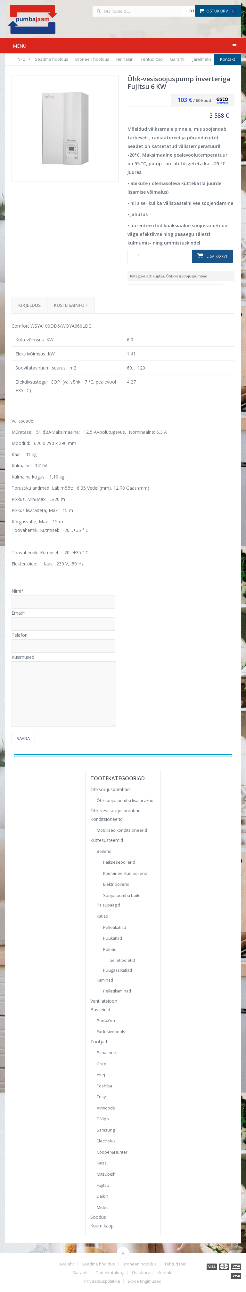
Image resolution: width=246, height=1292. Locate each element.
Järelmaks (202, 59)
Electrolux (106, 1141)
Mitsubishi (107, 1174)
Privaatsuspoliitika (102, 1281)
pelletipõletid (122, 960)
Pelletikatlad (114, 927)
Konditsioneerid (106, 819)
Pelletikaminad (117, 991)
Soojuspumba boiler (122, 895)
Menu (19, 46)
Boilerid (104, 851)
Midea (103, 1207)
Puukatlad (112, 938)
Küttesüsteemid (106, 840)
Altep (102, 1075)
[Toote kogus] (141, 256)
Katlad (102, 916)
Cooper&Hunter (112, 1152)
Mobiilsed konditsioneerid (122, 830)
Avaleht (66, 1264)
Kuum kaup (102, 1226)
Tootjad (98, 1042)
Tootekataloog (110, 1273)
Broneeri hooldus (92, 59)
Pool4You (106, 1020)
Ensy (101, 1097)
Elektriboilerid (116, 884)
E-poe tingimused (144, 1281)
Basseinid (100, 1010)
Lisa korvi (217, 256)
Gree (101, 1064)
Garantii (177, 59)
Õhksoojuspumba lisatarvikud (125, 800)
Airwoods (106, 1108)
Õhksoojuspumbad (110, 789)
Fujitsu (158, 276)
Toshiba (104, 1086)
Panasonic (107, 1052)
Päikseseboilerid (119, 862)
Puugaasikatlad (117, 970)
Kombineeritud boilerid (125, 873)
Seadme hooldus (51, 59)
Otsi (193, 10)
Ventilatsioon (103, 1001)
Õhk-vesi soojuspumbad (186, 276)
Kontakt (227, 59)
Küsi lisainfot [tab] (71, 305)
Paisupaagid (108, 905)
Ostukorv (217, 11)
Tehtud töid (152, 59)
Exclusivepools (111, 1031)
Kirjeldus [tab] (29, 305)
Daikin (102, 1196)
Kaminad (105, 980)
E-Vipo (103, 1119)
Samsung (106, 1130)
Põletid (110, 949)
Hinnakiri (125, 59)
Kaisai (102, 1163)
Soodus (98, 1217)
